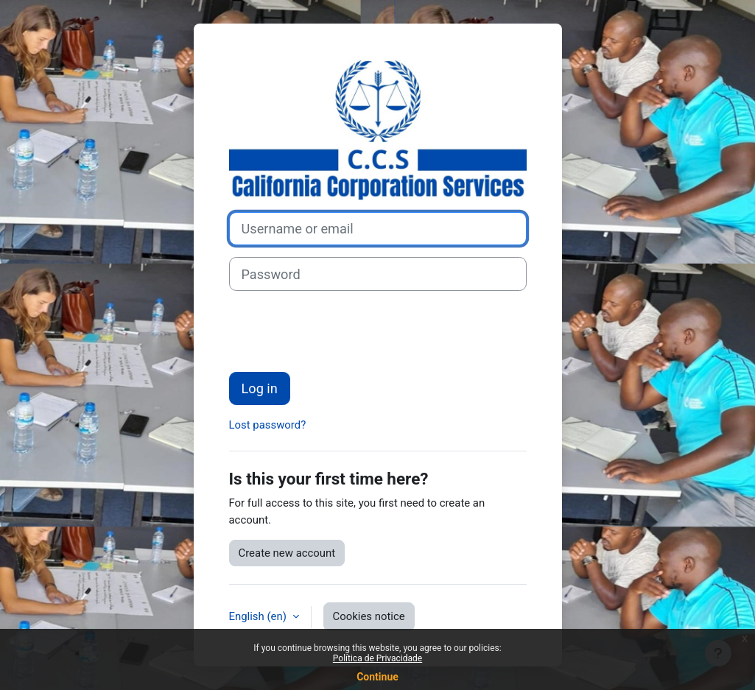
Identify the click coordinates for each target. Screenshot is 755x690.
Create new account (287, 553)
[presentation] (341, 331)
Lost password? (267, 425)
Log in (260, 388)
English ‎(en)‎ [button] (259, 616)
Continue (377, 677)
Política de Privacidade (377, 658)
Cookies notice (369, 616)
